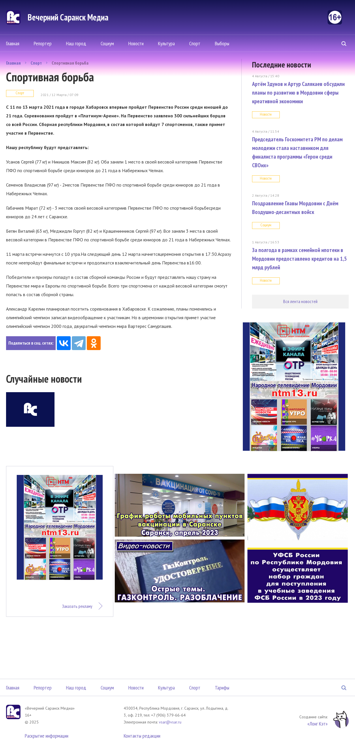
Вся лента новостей (300, 301)
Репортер (43, 43)
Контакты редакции (142, 735)
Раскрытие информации (46, 735)
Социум (107, 43)
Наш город (76, 43)
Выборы (222, 43)
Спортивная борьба (70, 63)
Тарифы (222, 687)
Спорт (194, 43)
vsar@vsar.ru (170, 722)
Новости (136, 43)
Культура (166, 43)
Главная (12, 43)
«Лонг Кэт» (317, 723)
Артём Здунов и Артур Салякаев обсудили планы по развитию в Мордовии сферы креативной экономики (298, 92)
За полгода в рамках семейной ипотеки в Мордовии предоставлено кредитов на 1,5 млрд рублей (299, 258)
